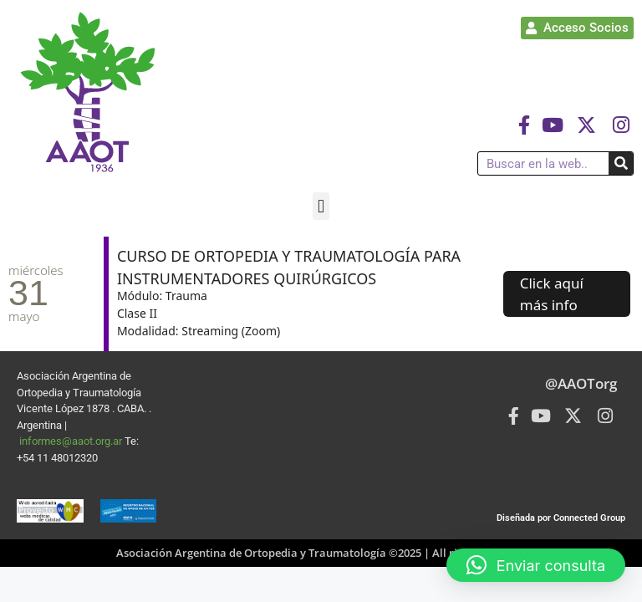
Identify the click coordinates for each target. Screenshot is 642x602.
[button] (321, 206)
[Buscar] (621, 163)
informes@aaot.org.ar (72, 441)
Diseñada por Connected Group (561, 518)
